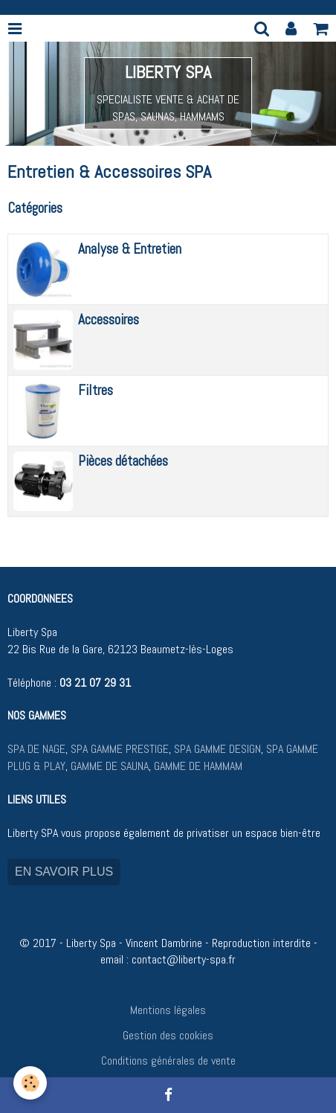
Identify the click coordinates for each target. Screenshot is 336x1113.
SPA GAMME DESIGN (217, 749)
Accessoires (108, 319)
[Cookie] (30, 1083)
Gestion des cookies (168, 1035)
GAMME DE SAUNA (108, 766)
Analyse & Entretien (129, 249)
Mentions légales (168, 1010)
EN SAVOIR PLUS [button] (64, 871)
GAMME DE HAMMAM (198, 766)
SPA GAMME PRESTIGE (120, 749)
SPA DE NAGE (36, 749)
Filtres (95, 390)
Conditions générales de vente (168, 1060)
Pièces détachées (123, 461)
